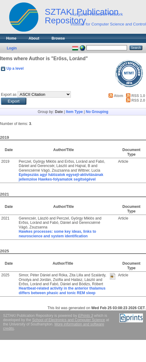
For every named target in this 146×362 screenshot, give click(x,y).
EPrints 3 (85, 315)
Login (12, 48)
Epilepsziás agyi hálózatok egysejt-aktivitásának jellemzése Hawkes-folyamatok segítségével (61, 177)
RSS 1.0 (138, 96)
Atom (118, 96)
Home (11, 38)
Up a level (15, 68)
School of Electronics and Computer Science (68, 320)
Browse (58, 38)
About (34, 38)
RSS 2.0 (138, 100)
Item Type (74, 112)
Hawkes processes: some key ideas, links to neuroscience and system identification (57, 233)
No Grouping (97, 112)
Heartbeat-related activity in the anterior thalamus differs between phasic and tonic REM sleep (62, 290)
